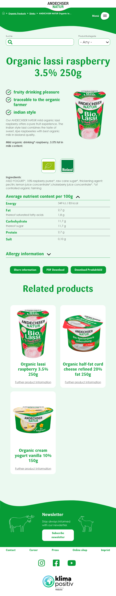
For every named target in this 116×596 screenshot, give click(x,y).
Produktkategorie (87, 36)
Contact (11, 550)
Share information (25, 269)
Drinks (32, 13)
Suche (9, 36)
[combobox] (94, 42)
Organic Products (17, 13)
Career (33, 550)
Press (55, 550)
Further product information (33, 382)
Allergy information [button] (25, 253)
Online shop (80, 550)
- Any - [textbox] (86, 42)
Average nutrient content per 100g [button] (39, 196)
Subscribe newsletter (58, 535)
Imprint (105, 550)
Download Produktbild (88, 269)
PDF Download (55, 269)
